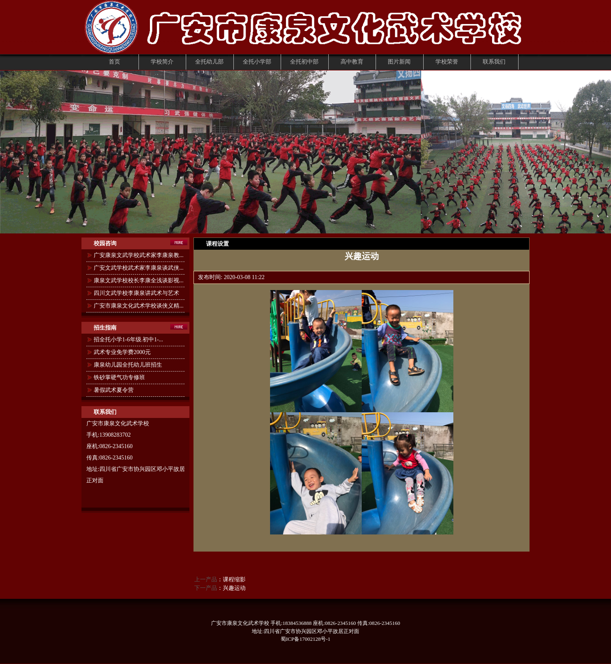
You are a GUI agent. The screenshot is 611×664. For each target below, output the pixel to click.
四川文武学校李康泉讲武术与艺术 (136, 293)
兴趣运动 (234, 588)
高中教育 (352, 62)
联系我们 (494, 62)
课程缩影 (234, 579)
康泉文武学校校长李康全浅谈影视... (139, 280)
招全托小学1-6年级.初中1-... (128, 339)
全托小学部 (257, 62)
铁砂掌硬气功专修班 (119, 377)
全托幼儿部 (209, 62)
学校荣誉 (446, 62)
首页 (114, 62)
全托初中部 (304, 62)
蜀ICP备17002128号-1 (305, 639)
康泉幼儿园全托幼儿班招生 (128, 365)
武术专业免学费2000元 (122, 352)
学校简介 (162, 62)
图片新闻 (399, 62)
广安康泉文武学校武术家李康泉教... (139, 255)
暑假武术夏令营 (114, 390)
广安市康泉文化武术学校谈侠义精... (139, 306)
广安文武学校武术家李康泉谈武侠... (139, 268)
